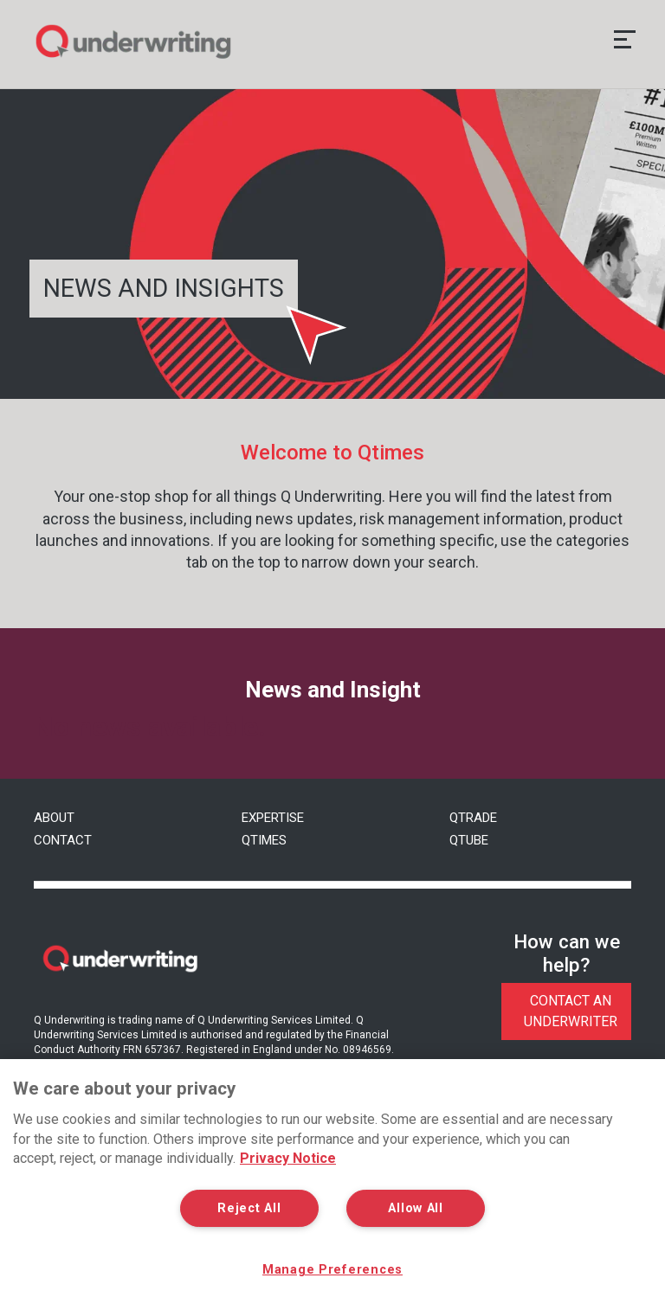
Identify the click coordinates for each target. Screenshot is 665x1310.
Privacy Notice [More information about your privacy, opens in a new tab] (288, 1158)
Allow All (415, 1208)
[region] (332, 1184)
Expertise (273, 817)
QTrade (473, 817)
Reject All (249, 1208)
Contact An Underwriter (570, 1011)
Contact (63, 840)
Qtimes (264, 840)
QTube (468, 840)
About (54, 817)
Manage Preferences (332, 1269)
